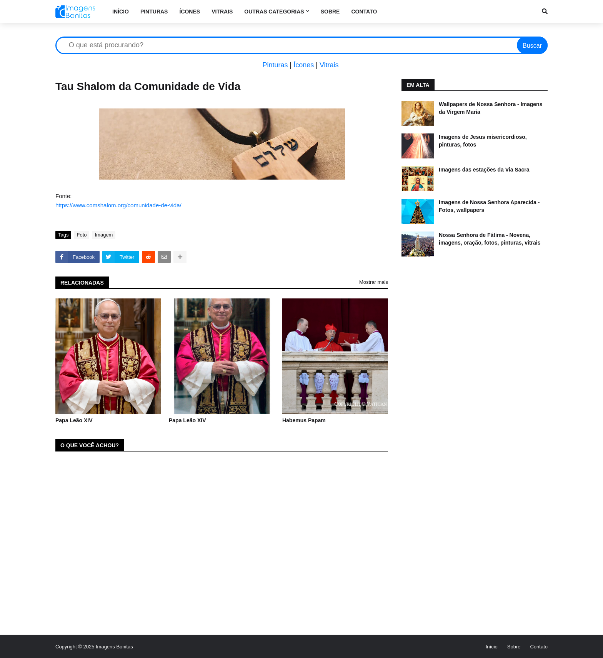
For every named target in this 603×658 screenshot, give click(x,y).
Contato (539, 647)
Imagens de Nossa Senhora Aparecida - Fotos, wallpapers (489, 206)
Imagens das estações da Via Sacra (484, 170)
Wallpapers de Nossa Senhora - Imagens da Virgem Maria (490, 108)
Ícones (303, 65)
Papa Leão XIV (73, 420)
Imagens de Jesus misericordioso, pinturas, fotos (483, 141)
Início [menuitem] (120, 11)
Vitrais (329, 65)
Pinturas (275, 65)
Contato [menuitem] (364, 11)
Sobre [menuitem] (330, 11)
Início (492, 647)
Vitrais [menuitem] (222, 11)
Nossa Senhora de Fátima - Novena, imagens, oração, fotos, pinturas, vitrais (490, 239)
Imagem (104, 235)
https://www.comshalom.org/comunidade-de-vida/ (118, 205)
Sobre (514, 647)
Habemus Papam (304, 420)
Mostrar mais (373, 282)
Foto (82, 235)
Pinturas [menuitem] (154, 11)
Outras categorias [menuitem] (274, 11)
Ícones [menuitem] (189, 11)
